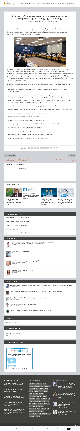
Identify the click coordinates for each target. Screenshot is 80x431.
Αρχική (21, 3)
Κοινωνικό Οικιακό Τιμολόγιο (14, 229)
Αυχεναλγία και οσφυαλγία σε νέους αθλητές (23, 304)
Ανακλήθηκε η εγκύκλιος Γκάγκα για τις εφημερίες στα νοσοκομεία (29, 298)
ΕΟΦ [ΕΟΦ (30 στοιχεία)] (34, 393)
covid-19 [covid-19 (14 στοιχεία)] (31, 386)
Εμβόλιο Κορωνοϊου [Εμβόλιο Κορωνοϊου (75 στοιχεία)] (34, 396)
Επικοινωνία (71, 3)
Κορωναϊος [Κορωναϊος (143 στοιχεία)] (44, 398)
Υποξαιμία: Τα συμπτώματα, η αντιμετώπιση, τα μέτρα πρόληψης (14, 396)
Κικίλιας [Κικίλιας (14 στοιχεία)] (45, 396)
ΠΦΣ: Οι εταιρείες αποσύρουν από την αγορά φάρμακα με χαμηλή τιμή (30, 310)
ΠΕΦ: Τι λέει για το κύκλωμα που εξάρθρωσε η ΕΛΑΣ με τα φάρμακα (31, 195)
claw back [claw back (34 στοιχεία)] (39, 383)
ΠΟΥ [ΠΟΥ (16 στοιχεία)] (48, 401)
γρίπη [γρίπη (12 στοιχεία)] (30, 406)
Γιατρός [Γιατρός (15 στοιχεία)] (31, 391)
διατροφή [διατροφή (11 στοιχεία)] (40, 406)
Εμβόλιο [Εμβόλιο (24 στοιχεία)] (41, 393)
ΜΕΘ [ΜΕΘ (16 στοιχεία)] (49, 398)
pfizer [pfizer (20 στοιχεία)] (42, 386)
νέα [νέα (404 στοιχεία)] (48, 408)
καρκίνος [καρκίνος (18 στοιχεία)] (43, 408)
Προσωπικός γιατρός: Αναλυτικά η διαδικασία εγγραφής (13, 390)
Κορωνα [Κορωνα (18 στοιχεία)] (38, 398)
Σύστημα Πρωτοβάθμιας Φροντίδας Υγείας (18, 221)
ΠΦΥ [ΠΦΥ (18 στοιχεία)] (30, 403)
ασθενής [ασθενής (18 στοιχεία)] (40, 403)
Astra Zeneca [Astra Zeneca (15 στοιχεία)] (32, 383)
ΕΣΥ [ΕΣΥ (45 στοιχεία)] (37, 393)
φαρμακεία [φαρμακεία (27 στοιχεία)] (37, 416)
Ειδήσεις (27, 3)
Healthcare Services (11, 380)
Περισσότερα (74, 429)
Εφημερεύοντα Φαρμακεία (13, 333)
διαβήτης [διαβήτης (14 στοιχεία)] (35, 406)
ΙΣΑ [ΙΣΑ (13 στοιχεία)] (41, 396)
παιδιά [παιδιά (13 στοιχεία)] (41, 411)
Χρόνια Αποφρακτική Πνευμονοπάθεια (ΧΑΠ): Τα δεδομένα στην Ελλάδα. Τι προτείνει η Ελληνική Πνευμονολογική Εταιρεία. (15, 411)
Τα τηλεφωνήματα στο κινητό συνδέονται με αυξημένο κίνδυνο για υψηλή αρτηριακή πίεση (36, 291)
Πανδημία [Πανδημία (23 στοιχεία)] (34, 403)
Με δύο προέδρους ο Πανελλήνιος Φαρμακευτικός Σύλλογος (13, 201)
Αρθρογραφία (62, 3)
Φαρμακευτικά (47, 3)
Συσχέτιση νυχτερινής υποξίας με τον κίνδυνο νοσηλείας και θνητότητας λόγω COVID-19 (15, 404)
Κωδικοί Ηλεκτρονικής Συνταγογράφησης (17, 217)
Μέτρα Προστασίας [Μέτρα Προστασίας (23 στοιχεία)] (33, 401)
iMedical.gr (35, 21)
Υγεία (54, 3)
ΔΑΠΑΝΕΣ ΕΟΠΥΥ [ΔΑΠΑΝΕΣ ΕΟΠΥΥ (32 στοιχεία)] (38, 391)
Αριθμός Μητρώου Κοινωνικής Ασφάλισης (17, 233)
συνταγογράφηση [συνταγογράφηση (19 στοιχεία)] (33, 413)
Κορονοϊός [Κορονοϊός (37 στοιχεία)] (32, 398)
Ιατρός (33, 3)
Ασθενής (39, 3)
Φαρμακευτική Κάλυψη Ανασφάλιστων (16, 225)
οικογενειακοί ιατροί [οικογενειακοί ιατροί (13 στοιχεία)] (34, 411)
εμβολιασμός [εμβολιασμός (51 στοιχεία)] (32, 408)
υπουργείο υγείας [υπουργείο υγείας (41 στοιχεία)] (46, 413)
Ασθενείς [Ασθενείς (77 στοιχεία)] (41, 388)
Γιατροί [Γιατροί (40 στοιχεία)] (46, 388)
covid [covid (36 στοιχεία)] (44, 383)
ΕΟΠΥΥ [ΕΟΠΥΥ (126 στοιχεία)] (30, 393)
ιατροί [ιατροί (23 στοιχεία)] (38, 408)
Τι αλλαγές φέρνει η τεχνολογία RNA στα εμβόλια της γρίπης (47, 201)
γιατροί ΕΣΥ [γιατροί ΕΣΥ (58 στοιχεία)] (46, 403)
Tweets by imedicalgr (11, 322)
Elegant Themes (17, 425)
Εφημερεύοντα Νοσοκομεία (13, 335)
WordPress (36, 425)
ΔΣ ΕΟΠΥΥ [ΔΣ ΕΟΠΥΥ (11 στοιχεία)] (45, 391)
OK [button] (68, 429)
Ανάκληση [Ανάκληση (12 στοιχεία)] (47, 386)
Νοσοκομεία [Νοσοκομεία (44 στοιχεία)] (42, 401)
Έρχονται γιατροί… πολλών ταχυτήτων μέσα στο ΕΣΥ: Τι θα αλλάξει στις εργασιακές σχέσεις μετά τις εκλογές (41, 285)
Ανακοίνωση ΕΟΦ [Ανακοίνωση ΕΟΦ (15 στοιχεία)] (33, 388)
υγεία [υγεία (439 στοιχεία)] (40, 413)
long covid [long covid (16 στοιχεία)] (37, 386)
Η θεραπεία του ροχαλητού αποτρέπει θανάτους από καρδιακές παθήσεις (15, 384)
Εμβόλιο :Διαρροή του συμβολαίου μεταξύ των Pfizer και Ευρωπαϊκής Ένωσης (65, 201)
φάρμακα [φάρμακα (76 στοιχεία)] (31, 416)
